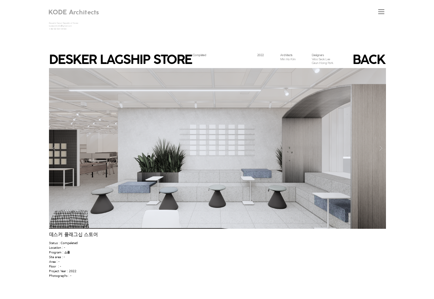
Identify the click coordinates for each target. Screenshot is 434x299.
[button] (381, 11)
